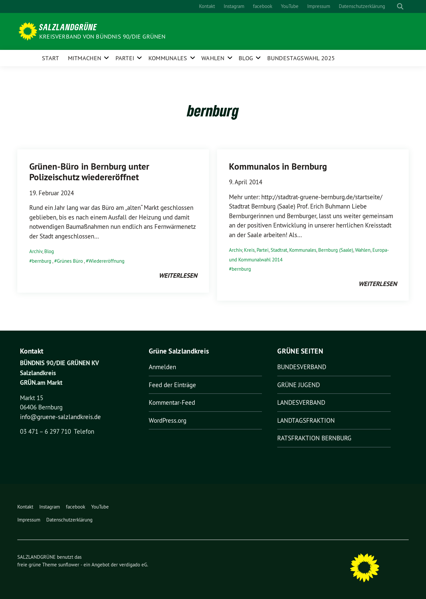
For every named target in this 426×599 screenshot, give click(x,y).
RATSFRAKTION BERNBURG (314, 438)
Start (50, 58)
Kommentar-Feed (172, 402)
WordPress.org (167, 420)
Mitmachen (85, 58)
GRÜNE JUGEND (298, 385)
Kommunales (167, 58)
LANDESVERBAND (301, 402)
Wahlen (213, 58)
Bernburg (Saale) (335, 250)
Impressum (318, 6)
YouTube (290, 6)
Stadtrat (279, 250)
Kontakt (207, 6)
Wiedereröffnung (106, 261)
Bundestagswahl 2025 (301, 58)
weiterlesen (178, 275)
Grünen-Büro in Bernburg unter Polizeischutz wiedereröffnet (89, 172)
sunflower (68, 564)
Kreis (249, 250)
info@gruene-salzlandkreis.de (60, 417)
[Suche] (394, 6)
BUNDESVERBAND (301, 367)
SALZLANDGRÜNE (68, 27)
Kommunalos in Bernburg (278, 166)
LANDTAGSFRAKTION (306, 420)
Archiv (35, 251)
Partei (124, 58)
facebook (262, 6)
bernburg (41, 261)
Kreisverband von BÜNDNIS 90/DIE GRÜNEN (102, 36)
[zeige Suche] (400, 6)
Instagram (234, 6)
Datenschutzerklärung (362, 6)
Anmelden (162, 367)
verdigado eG (133, 564)
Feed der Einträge (172, 385)
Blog (246, 58)
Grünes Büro (70, 261)
